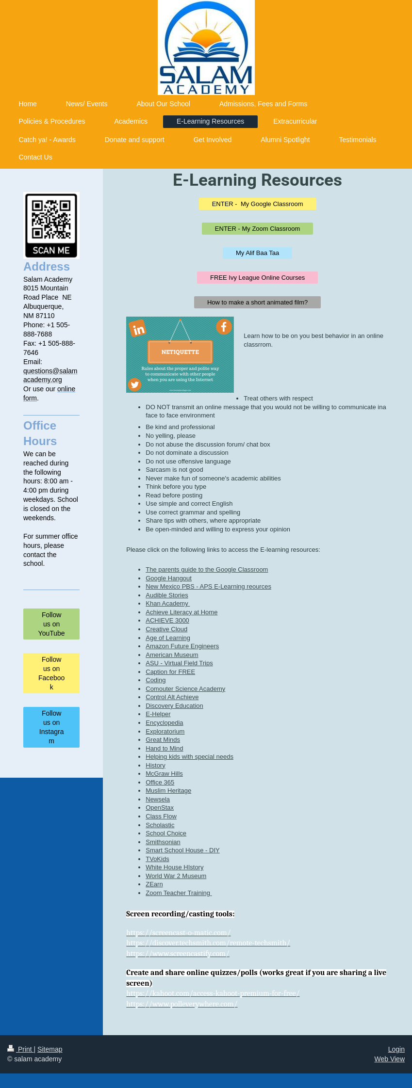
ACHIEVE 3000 (167, 620)
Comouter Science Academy (185, 688)
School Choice (166, 833)
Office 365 (160, 782)
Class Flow (161, 816)
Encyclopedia (164, 722)
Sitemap (49, 1049)
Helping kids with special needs (189, 756)
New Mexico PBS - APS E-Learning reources (208, 586)
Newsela (158, 799)
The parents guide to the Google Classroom (207, 569)
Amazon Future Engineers (182, 646)
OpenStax (160, 807)
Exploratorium (165, 731)
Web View (389, 1059)
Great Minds (163, 739)
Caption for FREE (170, 671)
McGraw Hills (164, 773)
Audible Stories (167, 595)
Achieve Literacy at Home (181, 612)
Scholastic (160, 825)
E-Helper (158, 714)
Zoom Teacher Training (179, 892)
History (155, 765)
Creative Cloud (166, 629)
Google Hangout (169, 578)
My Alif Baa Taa (257, 252)
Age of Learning (168, 637)
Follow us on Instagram (51, 727)
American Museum (172, 654)
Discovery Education (174, 705)
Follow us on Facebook (51, 673)
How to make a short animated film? (257, 302)
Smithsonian (163, 842)
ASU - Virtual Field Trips (179, 663)
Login (396, 1049)
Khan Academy (168, 603)
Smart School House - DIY (182, 850)
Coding (155, 680)
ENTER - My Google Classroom (257, 204)
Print (20, 1049)
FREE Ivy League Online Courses (257, 277)
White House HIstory (174, 867)
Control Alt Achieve (172, 697)
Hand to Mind (164, 748)
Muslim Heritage (168, 790)
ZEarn (154, 884)
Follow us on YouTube (51, 624)
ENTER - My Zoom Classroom (257, 228)
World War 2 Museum (176, 876)
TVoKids (157, 859)
